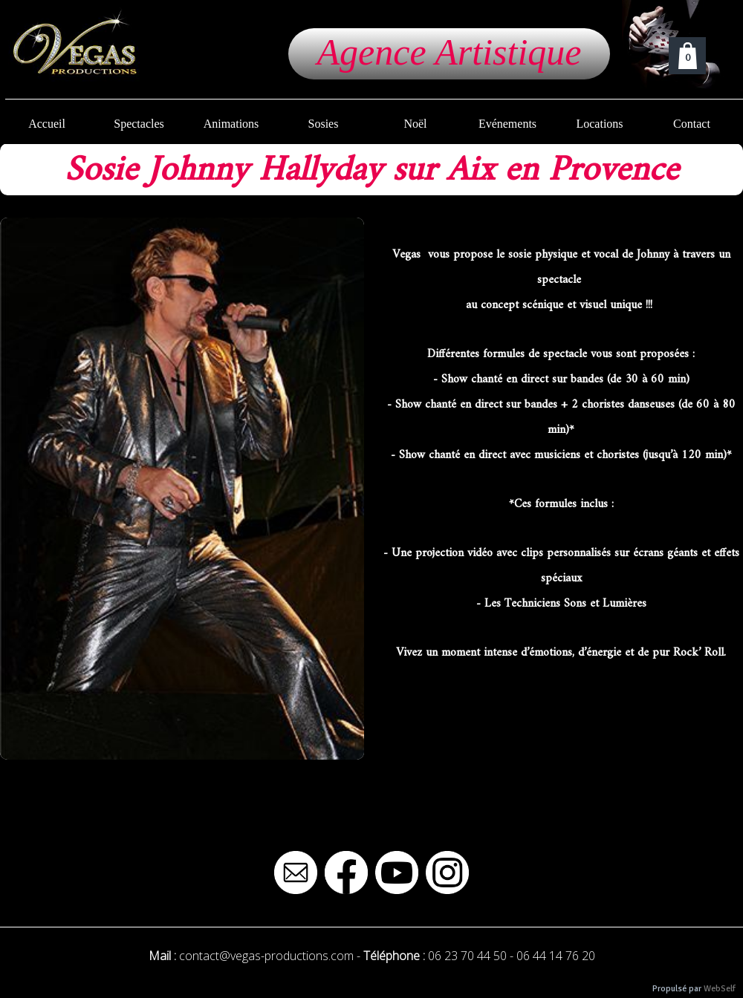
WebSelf (720, 988)
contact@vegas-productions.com (266, 956)
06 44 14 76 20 (555, 956)
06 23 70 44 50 (467, 956)
